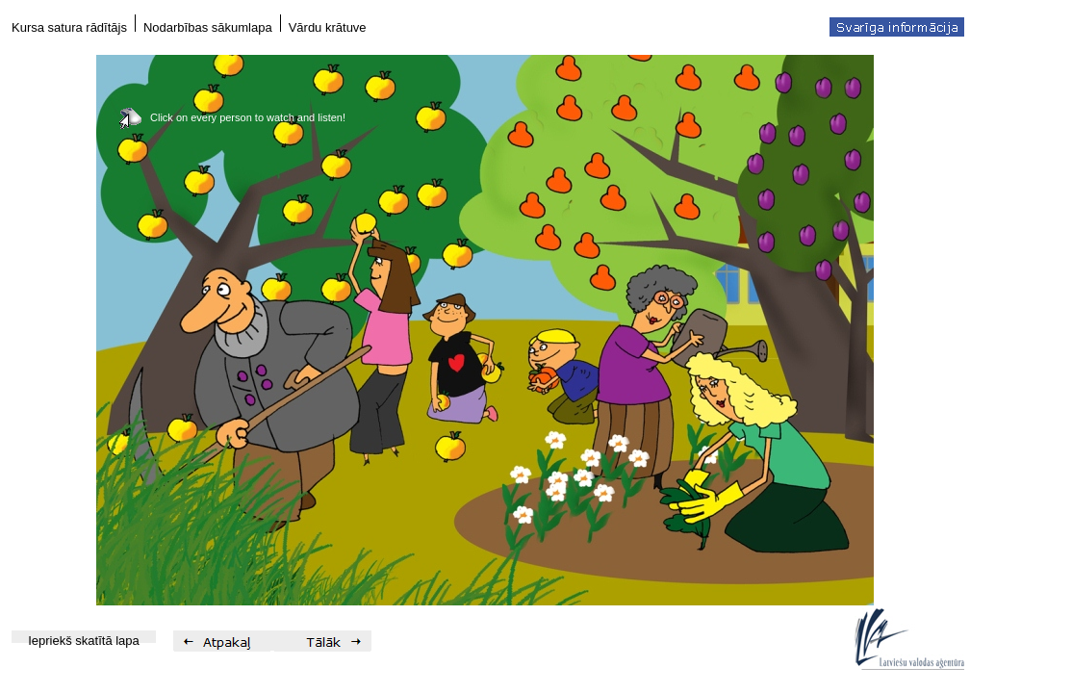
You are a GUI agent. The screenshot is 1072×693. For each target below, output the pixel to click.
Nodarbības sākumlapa (207, 27)
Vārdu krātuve (328, 27)
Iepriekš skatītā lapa (84, 640)
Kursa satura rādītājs (69, 27)
